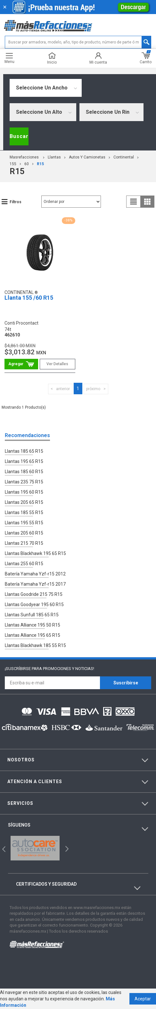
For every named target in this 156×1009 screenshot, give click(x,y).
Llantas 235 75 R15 (24, 481)
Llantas (54, 157)
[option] (35, 848)
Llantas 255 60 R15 (24, 563)
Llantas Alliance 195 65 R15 (32, 635)
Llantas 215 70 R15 (24, 543)
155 (13, 164)
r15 (40, 164)
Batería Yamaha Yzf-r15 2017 (35, 584)
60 (26, 164)
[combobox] (46, 88)
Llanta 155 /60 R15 (28, 297)
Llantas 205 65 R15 (24, 502)
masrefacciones (24, 157)
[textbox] (78, 42)
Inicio (52, 58)
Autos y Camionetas (87, 157)
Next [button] (66, 848)
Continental (123, 157)
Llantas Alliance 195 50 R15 (32, 625)
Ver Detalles (57, 364)
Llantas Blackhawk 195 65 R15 (35, 553)
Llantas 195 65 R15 (24, 461)
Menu (9, 58)
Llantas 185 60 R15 (24, 471)
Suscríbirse (125, 682)
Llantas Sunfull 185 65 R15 (32, 614)
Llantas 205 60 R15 (24, 532)
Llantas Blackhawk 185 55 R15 (35, 645)
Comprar (21, 364)
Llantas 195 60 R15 (24, 492)
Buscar (19, 136)
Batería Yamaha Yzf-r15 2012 (35, 573)
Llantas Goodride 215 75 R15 (33, 594)
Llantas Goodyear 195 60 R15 (34, 604)
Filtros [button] (15, 202)
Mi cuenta (98, 58)
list (134, 201)
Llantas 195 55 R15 (24, 522)
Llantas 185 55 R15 (24, 512)
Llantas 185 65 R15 (24, 451)
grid (147, 201)
